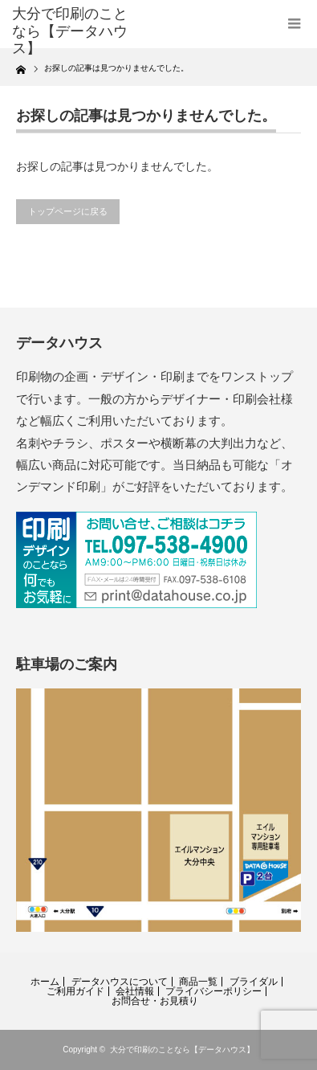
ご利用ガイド (75, 991)
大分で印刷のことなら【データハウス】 (182, 1049)
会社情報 (135, 991)
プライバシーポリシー (213, 991)
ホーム (44, 981)
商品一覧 (198, 981)
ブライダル (254, 981)
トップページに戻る (68, 211)
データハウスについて (119, 981)
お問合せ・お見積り (155, 1001)
